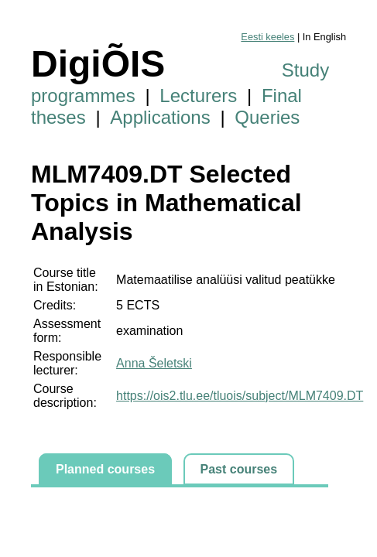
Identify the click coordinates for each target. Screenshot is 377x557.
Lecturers (198, 95)
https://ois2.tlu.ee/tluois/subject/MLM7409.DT (239, 395)
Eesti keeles (267, 37)
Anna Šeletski (154, 363)
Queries (267, 117)
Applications (160, 117)
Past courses (239, 469)
